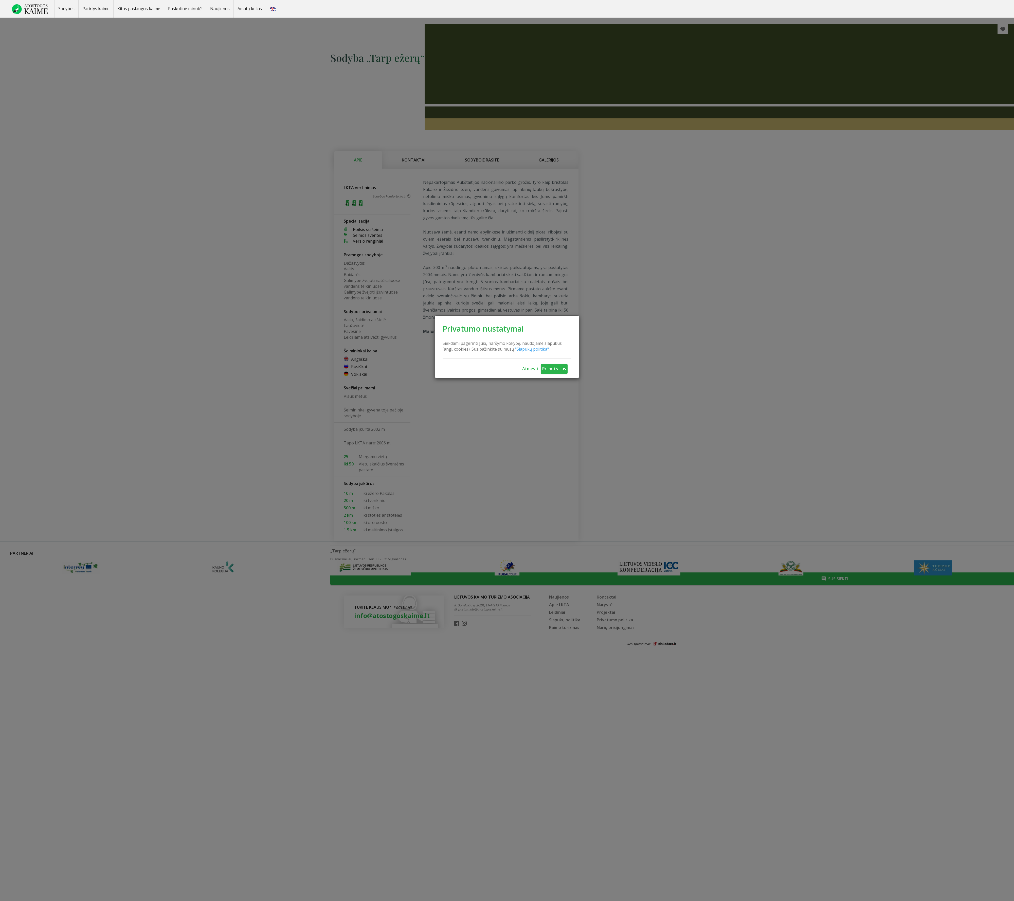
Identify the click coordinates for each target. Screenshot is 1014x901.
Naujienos (220, 8)
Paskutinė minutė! (185, 8)
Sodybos (66, 8)
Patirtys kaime (96, 8)
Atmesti (530, 368)
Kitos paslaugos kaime (138, 8)
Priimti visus (554, 368)
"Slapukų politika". (532, 349)
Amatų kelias (250, 8)
